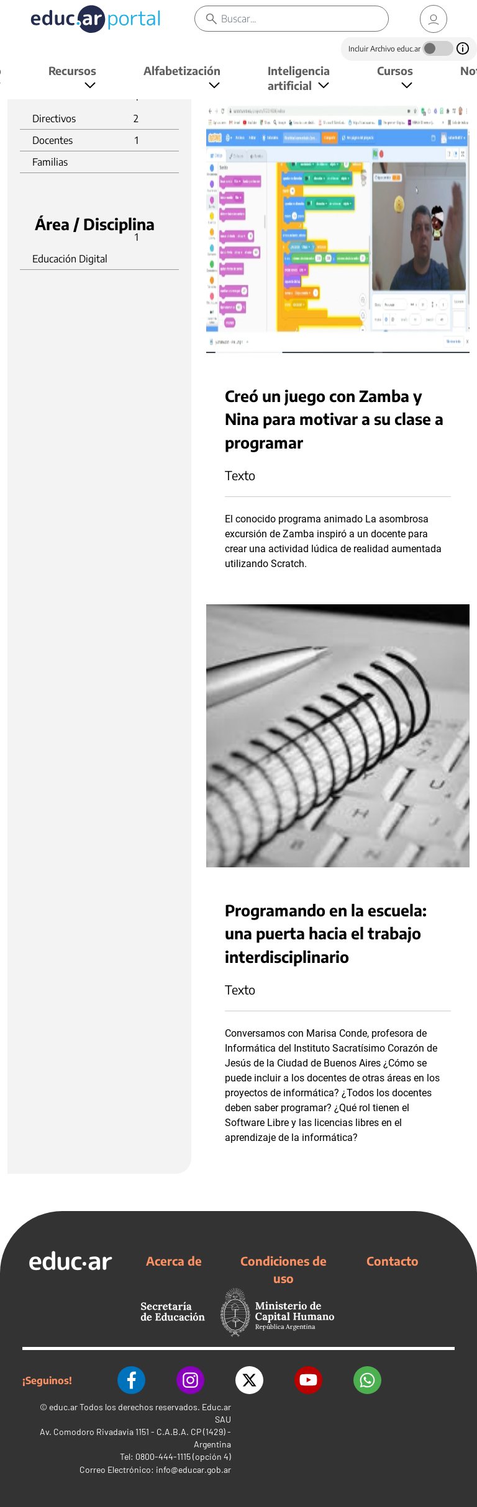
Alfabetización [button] (181, 70)
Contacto (392, 1260)
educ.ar (63, 1407)
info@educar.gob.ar (193, 1469)
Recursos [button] (72, 70)
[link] (433, 19)
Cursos (395, 70)
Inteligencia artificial (299, 77)
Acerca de (174, 1260)
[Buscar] (304, 18)
